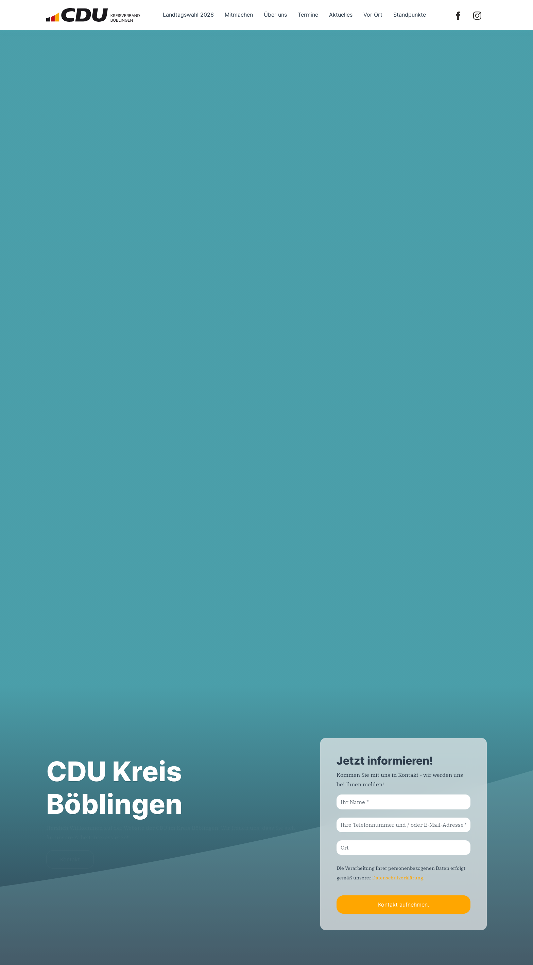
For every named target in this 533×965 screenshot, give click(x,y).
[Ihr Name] (403, 801)
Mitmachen (239, 14)
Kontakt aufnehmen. (403, 904)
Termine (308, 14)
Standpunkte (409, 14)
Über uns (275, 14)
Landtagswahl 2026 (188, 14)
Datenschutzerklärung (397, 878)
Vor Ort (372, 14)
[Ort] (403, 847)
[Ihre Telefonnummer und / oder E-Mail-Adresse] (403, 825)
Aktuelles (341, 14)
